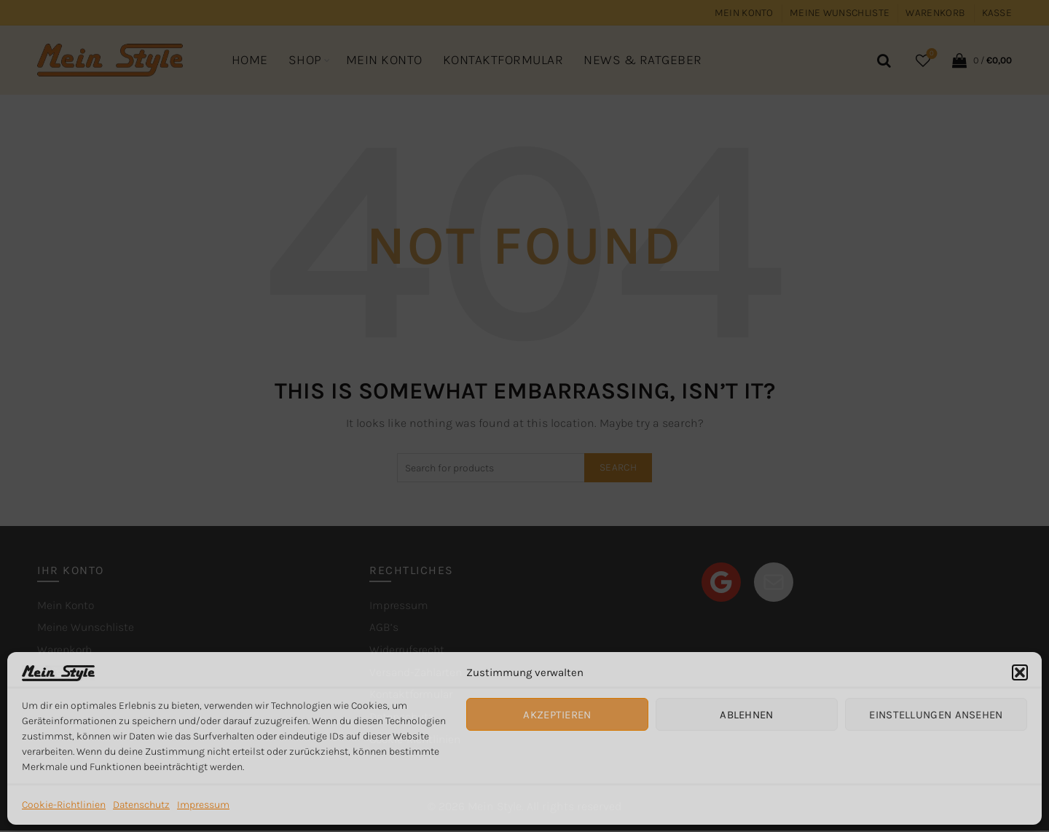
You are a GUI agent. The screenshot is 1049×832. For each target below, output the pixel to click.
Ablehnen (746, 714)
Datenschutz (141, 804)
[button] (1020, 672)
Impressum (203, 804)
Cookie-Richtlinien (64, 804)
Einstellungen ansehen (935, 714)
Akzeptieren (557, 714)
